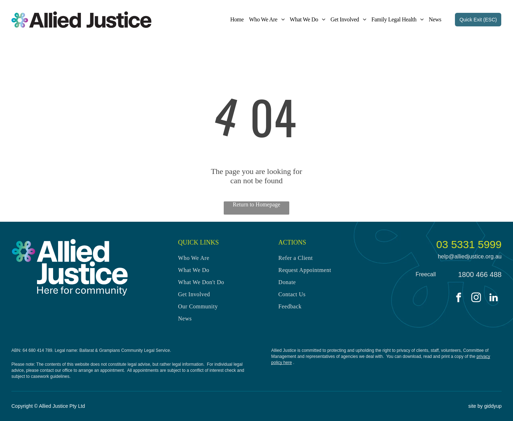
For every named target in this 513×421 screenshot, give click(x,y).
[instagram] (476, 298)
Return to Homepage (256, 204)
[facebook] (459, 298)
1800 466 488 (480, 274)
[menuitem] (234, 20)
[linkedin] (494, 298)
